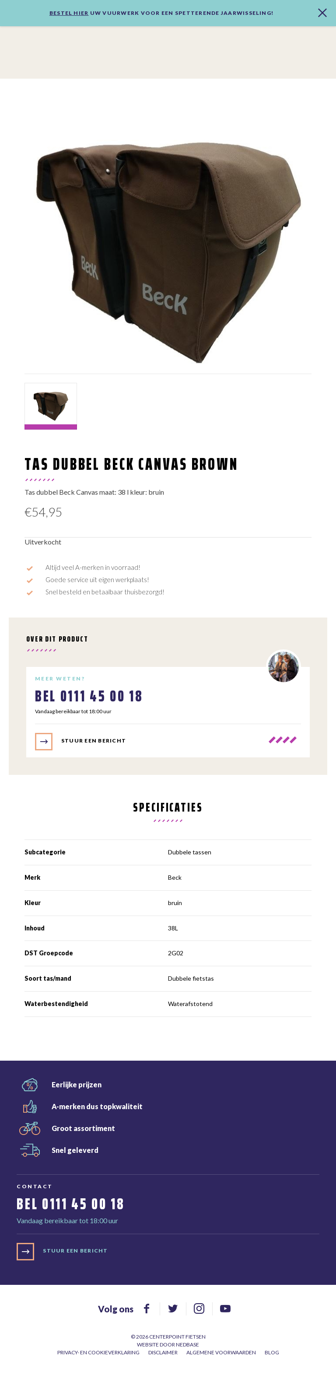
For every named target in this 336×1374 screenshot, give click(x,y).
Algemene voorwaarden (221, 1352)
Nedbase (187, 1344)
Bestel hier (69, 13)
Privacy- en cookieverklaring (98, 1352)
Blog (272, 1352)
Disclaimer (163, 1352)
